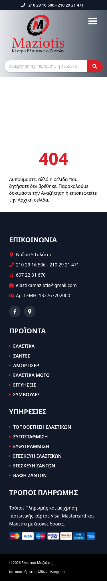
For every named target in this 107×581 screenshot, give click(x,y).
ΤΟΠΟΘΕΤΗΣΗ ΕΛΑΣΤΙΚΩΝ (42, 427)
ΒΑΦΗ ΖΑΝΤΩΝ (30, 475)
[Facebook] (15, 311)
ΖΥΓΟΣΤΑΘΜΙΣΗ (30, 437)
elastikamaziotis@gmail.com (46, 285)
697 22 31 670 (31, 275)
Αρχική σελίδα (33, 200)
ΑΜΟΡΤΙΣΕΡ (26, 365)
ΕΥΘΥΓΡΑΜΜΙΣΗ (31, 446)
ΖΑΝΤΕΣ (21, 356)
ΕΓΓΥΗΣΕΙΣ (24, 385)
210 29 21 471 (71, 5)
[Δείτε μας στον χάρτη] (29, 311)
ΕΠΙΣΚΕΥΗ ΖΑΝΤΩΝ (34, 466)
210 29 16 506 (41, 5)
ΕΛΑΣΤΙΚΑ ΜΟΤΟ (31, 375)
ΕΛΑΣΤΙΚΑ (24, 346)
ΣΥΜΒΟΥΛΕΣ (26, 394)
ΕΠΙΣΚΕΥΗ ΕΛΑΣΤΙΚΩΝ (37, 456)
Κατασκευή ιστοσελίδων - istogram (37, 571)
